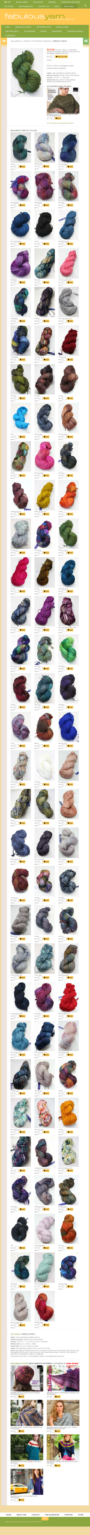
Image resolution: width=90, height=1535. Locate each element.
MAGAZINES (34, 42)
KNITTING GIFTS (74, 36)
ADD (57, 126)
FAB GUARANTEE (10, 8)
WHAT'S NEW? (20, 3)
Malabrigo (16, 49)
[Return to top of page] (45, 1527)
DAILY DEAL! (49, 8)
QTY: (48, 64)
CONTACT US (27, 8)
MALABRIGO (16, 1341)
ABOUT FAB (23, 1522)
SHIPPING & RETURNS (63, 3)
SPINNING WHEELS (51, 42)
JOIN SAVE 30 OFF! (72, 29)
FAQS (38, 8)
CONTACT (36, 1522)
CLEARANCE (68, 42)
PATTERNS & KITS (40, 36)
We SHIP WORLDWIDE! (45, 17)
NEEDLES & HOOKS (21, 36)
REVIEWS (47, 3)
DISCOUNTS (34, 3)
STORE (79, 1522)
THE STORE (81, 3)
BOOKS (23, 42)
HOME (11, 1522)
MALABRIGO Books (19, 1371)
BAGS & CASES (57, 36)
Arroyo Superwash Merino (37, 49)
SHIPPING (68, 1522)
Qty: (48, 126)
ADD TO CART (61, 64)
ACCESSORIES (10, 42)
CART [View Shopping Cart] (6, 3)
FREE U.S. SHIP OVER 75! (73, 17)
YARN (7, 36)
